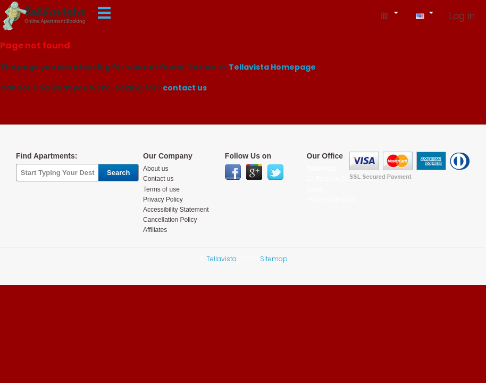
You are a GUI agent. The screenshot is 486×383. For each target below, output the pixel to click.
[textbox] (57, 172)
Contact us (158, 178)
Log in (462, 16)
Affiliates (155, 230)
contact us (185, 87)
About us (155, 168)
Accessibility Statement (175, 209)
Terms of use (161, 189)
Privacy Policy (163, 199)
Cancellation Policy (170, 219)
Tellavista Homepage (272, 67)
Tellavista (221, 258)
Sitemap (274, 258)
